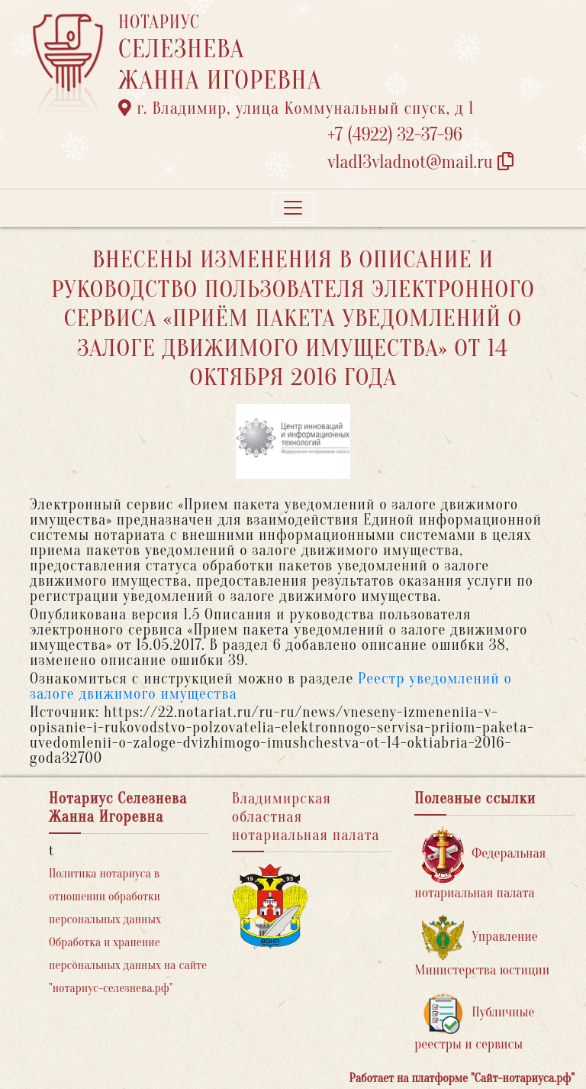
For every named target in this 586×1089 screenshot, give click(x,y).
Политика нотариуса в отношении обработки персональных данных (105, 896)
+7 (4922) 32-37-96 (394, 134)
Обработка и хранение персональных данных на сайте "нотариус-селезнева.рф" (128, 965)
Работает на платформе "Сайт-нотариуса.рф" (462, 1078)
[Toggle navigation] (293, 207)
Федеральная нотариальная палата (480, 863)
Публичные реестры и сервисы (474, 1022)
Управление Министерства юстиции (481, 946)
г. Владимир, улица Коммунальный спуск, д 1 (296, 108)
